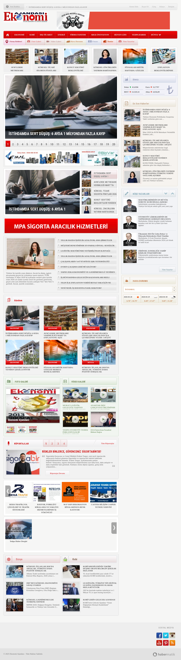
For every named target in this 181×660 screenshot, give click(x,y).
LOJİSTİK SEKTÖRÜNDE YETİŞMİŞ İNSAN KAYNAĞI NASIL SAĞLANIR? (85, 252)
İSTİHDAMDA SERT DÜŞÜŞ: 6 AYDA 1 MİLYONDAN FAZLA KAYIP (58, 7)
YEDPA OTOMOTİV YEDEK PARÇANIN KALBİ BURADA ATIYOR (75, 432)
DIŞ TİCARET (46, 35)
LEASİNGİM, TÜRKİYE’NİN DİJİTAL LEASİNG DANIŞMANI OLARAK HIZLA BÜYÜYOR (100, 585)
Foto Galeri (36, 41)
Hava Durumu (77, 41)
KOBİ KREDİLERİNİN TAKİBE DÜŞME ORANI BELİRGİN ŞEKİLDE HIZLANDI (99, 568)
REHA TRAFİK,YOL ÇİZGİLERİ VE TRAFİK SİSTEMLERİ (18, 496)
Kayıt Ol (145, 6)
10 (51, 144)
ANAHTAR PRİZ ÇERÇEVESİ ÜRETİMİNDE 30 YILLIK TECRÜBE (103, 407)
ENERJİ (61, 35)
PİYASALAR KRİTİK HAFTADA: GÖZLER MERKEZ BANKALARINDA (58, 369)
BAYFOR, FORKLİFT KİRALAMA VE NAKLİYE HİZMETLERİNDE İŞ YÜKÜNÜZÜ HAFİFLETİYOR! (47, 499)
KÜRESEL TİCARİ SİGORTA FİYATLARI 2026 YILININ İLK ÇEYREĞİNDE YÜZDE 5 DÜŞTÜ (96, 335)
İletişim (171, 6)
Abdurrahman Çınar (129, 210)
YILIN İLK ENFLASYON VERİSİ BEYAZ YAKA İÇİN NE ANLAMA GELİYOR (86, 284)
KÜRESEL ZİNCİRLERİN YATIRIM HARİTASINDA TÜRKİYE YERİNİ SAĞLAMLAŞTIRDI (159, 173)
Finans (95, 41)
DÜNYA (156, 35)
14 (76, 144)
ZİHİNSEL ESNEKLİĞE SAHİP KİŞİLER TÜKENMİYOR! (152, 252)
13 (70, 144)
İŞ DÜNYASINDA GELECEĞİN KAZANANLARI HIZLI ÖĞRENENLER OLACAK (85, 279)
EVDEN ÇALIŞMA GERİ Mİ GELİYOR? (78, 267)
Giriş (154, 6)
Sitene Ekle (133, 6)
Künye (162, 6)
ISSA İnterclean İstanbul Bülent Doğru (101, 431)
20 (113, 144)
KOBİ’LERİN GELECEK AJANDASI (99, 600)
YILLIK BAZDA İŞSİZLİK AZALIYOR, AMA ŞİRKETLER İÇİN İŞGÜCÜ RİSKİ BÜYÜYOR (86, 241)
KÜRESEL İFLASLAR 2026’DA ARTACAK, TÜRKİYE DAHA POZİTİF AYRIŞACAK (95, 369)
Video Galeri (56, 41)
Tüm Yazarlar (129, 41)
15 (82, 144)
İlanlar (110, 41)
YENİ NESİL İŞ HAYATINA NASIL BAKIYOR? (81, 288)
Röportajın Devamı (57, 473)
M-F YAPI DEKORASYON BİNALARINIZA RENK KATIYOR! (75, 496)
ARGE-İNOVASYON (100, 35)
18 (101, 144)
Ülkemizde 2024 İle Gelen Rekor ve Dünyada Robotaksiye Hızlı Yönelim (153, 235)
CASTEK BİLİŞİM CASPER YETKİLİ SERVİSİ (103, 495)
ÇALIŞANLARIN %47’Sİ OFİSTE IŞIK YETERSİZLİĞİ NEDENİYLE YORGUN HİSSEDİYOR (85, 263)
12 (64, 144)
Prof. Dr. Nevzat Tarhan (130, 261)
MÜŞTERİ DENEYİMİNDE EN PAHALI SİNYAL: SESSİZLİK (88, 245)
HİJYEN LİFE (120, 35)
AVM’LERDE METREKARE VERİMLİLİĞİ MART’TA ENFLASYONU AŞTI (56, 335)
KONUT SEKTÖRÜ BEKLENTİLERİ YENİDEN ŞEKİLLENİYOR (22, 368)
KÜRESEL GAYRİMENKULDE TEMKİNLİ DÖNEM (40, 601)
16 (88, 144)
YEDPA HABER (139, 35)
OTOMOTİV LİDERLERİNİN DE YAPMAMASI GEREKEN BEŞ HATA (154, 218)
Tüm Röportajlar (107, 443)
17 (95, 144)
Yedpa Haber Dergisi (18, 530)
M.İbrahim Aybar (130, 227)
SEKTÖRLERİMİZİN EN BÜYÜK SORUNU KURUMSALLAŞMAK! (153, 201)
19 (107, 144)
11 (58, 144)
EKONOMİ (19, 35)
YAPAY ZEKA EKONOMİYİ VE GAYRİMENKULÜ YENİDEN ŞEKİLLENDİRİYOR (88, 273)
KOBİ (32, 35)
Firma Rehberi (16, 41)
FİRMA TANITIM (78, 35)
